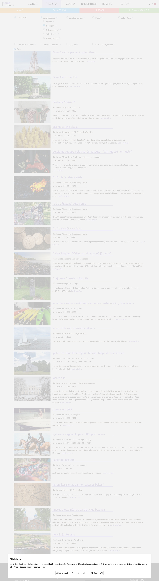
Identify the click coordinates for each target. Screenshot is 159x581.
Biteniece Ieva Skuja (65, 126)
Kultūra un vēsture (26, 45)
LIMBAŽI (99, 10)
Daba (99, 18)
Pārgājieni (51, 26)
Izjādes (50, 22)
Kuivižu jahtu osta (63, 534)
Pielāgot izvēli (97, 573)
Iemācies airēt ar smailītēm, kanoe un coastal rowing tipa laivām (93, 303)
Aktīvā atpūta (50, 18)
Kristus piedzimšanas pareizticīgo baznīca (78, 509)
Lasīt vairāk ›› (91, 61)
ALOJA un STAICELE (139, 10)
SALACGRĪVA (59, 10)
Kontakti (125, 4)
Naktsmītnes (88, 4)
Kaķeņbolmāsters (63, 459)
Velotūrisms (52, 34)
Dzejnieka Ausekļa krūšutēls (70, 278)
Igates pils (58, 377)
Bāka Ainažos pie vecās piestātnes (74, 52)
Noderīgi (107, 4)
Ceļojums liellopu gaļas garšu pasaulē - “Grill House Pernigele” (92, 151)
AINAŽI (20, 10)
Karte (19, 49)
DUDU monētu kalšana (67, 228)
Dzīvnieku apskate (52, 45)
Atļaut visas (82, 573)
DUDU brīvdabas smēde (67, 177)
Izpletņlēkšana (53, 38)
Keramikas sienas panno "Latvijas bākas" (78, 484)
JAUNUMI (33, 4)
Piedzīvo (52, 4)
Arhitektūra (127, 18)
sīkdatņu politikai (39, 567)
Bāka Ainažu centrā (64, 77)
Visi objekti (21, 17)
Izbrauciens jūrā (62, 409)
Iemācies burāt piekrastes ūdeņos (73, 328)
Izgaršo (70, 4)
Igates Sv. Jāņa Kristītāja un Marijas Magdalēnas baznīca (88, 353)
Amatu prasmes (77, 18)
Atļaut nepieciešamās (65, 573)
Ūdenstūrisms (53, 30)
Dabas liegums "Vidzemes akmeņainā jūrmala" (81, 253)
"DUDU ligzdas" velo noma (69, 203)
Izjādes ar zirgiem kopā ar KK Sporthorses (78, 434)
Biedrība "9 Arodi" (63, 102)
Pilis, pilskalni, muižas (105, 45)
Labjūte (73, 45)
